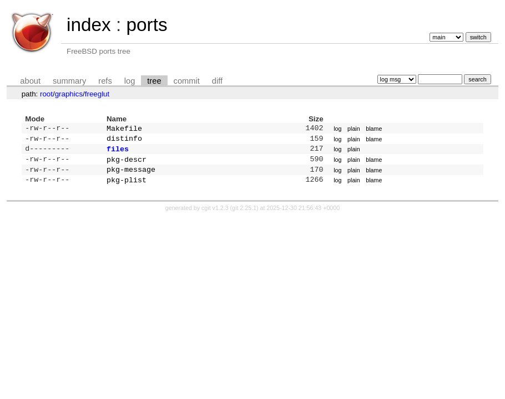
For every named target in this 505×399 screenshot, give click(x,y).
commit (187, 80)
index (89, 24)
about (30, 80)
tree (154, 80)
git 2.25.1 (244, 214)
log (129, 80)
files (118, 152)
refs (105, 80)
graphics (69, 94)
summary (69, 80)
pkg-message (131, 175)
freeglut (97, 94)
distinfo (124, 140)
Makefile (124, 129)
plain (353, 129)
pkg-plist (127, 186)
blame (374, 129)
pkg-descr (127, 163)
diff (217, 80)
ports (146, 24)
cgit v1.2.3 (215, 214)
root (46, 94)
